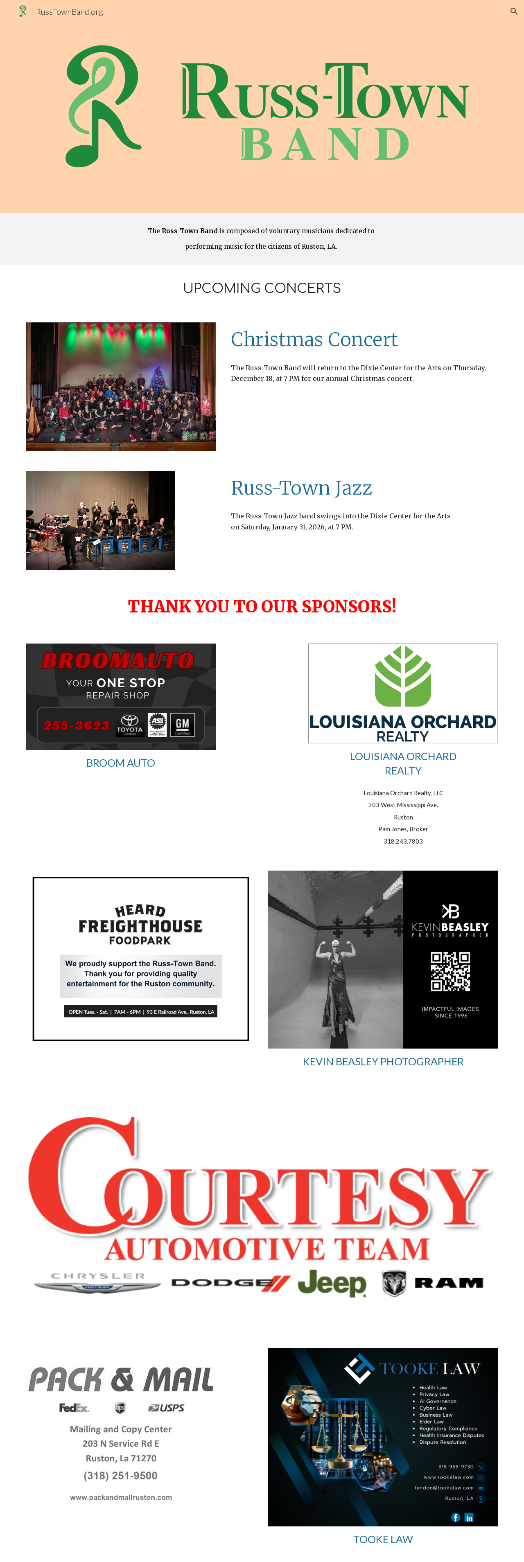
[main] (262, 239)
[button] (514, 11)
